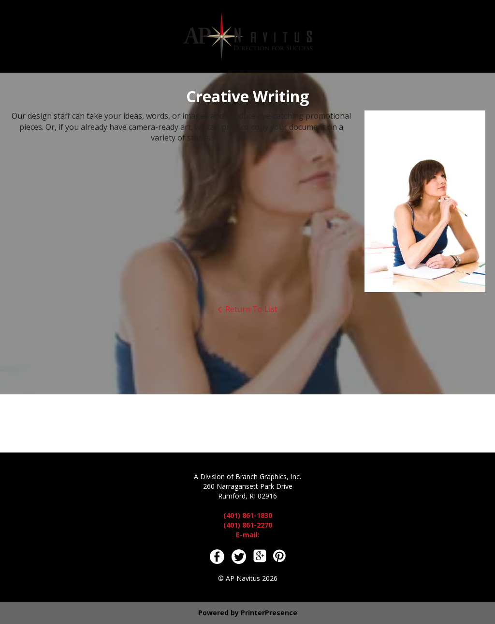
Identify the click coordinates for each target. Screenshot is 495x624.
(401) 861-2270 (247, 525)
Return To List (251, 309)
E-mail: (248, 534)
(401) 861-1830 (247, 515)
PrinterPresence (269, 612)
